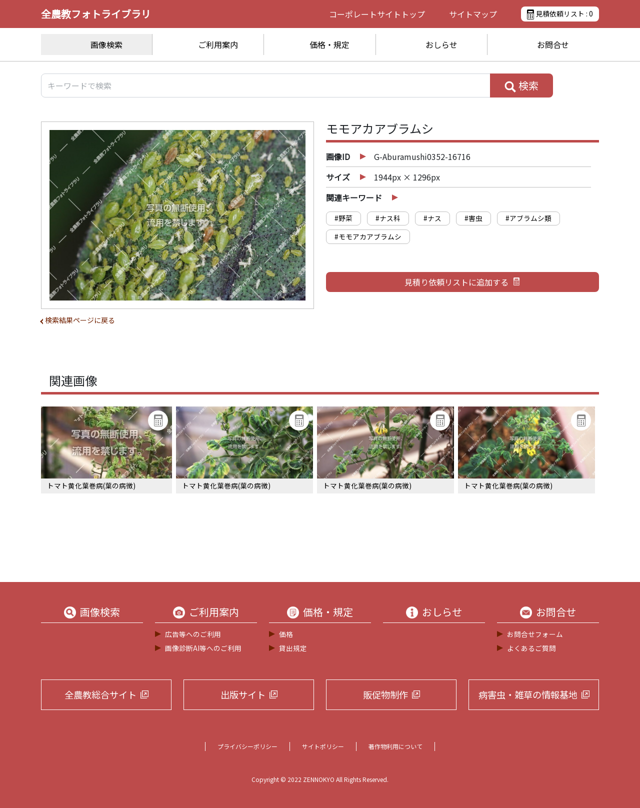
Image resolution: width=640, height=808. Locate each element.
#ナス (433, 218)
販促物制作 (385, 694)
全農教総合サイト (100, 694)
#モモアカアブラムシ (368, 237)
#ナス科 (388, 218)
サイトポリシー (323, 746)
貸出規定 (293, 648)
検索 (521, 85)
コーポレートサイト (377, 14)
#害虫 (473, 218)
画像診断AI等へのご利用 (203, 648)
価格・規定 (330, 44)
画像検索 (106, 44)
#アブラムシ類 (529, 218)
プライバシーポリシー (248, 746)
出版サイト (243, 694)
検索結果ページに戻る (80, 320)
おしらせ (442, 44)
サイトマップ (473, 14)
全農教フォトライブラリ (96, 13)
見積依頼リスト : (560, 14)
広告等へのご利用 (193, 634)
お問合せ (553, 44)
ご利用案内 (218, 44)
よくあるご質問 (531, 648)
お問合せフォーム (535, 634)
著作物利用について (395, 746)
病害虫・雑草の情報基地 (528, 694)
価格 (286, 634)
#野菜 (343, 218)
